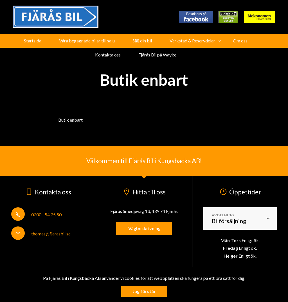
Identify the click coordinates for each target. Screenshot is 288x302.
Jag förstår (144, 291)
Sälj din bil (142, 40)
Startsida (32, 40)
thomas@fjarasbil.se (41, 233)
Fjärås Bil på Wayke (157, 54)
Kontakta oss (108, 54)
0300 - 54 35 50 (36, 214)
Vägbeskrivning (144, 228)
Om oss (240, 40)
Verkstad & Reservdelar (192, 40)
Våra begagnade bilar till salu (87, 40)
